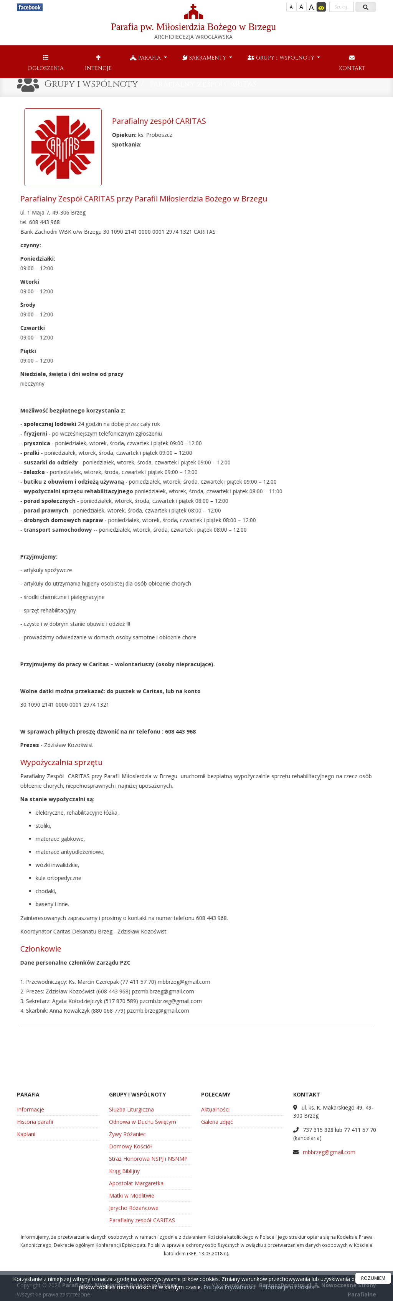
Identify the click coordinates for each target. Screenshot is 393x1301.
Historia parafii (35, 1207)
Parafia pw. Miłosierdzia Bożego (193, 22)
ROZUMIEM (373, 1278)
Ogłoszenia (46, 63)
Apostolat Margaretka (136, 1268)
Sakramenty (205, 58)
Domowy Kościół (130, 1231)
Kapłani (26, 1219)
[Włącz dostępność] (321, 7)
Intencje (98, 63)
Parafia (146, 58)
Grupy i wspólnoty (282, 58)
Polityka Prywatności (228, 1287)
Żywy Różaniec (127, 1219)
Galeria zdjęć (217, 1207)
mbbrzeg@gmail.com (329, 1237)
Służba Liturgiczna (131, 1194)
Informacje (30, 1194)
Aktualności (215, 1194)
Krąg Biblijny (124, 1256)
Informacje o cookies (287, 1287)
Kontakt (352, 63)
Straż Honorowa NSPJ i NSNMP (148, 1244)
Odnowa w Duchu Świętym (142, 1207)
